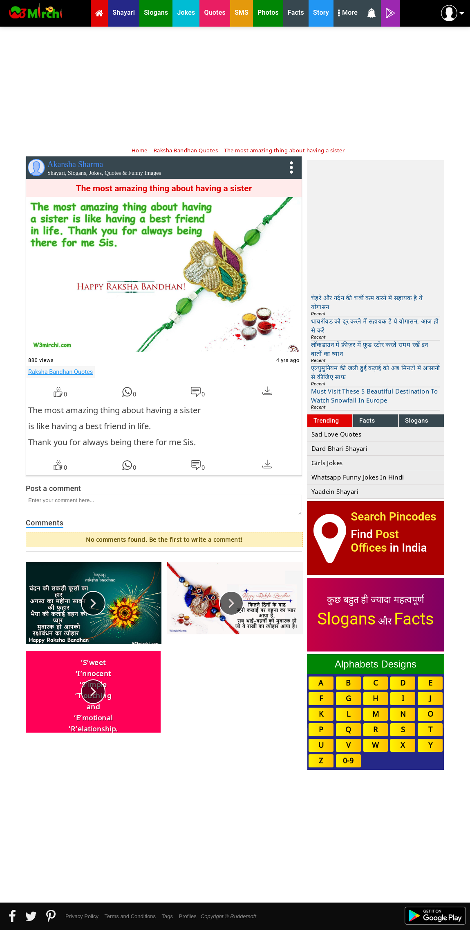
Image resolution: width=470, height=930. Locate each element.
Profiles (187, 916)
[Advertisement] (235, 86)
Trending (326, 420)
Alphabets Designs (375, 664)
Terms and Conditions (130, 916)
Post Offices (375, 540)
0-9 (348, 760)
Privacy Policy (81, 916)
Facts (367, 420)
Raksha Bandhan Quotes (60, 372)
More (348, 13)
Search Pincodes (393, 516)
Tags (167, 916)
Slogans (416, 420)
